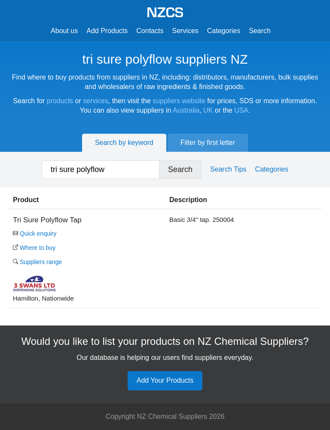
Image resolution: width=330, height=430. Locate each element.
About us (64, 30)
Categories (223, 30)
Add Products (107, 30)
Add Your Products (165, 380)
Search (260, 30)
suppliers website (179, 100)
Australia (186, 110)
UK (208, 110)
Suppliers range (37, 261)
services (95, 100)
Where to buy (34, 247)
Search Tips (228, 169)
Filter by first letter (207, 142)
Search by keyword (124, 142)
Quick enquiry (34, 233)
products (60, 100)
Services (185, 30)
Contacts (149, 30)
